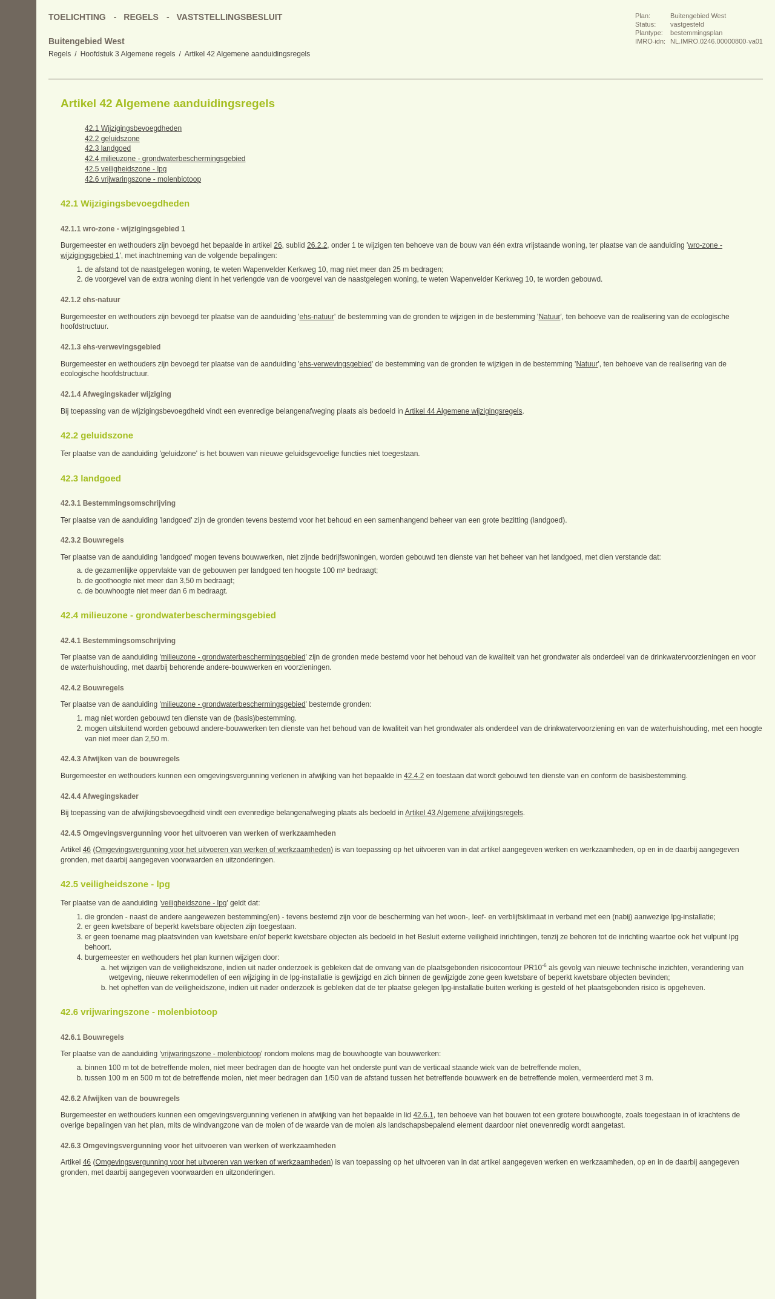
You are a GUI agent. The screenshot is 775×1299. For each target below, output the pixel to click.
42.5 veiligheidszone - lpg (126, 169)
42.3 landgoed (108, 148)
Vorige (18, 127)
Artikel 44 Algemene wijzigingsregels (463, 411)
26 (278, 245)
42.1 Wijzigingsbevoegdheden (133, 128)
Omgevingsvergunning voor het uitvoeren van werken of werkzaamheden (213, 849)
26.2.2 (317, 245)
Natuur (549, 316)
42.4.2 (414, 776)
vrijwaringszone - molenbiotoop (211, 1053)
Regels (59, 54)
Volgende (18, 151)
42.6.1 (423, 1115)
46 (87, 849)
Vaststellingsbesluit (230, 17)
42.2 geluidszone (112, 138)
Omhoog (18, 176)
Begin (18, 103)
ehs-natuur (317, 316)
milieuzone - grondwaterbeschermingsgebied (233, 657)
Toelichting (77, 17)
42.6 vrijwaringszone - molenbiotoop (143, 179)
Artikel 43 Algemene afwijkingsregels (464, 812)
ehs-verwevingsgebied (336, 364)
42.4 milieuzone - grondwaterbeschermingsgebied (165, 158)
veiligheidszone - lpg (194, 903)
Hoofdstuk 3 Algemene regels (128, 54)
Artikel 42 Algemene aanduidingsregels (247, 54)
